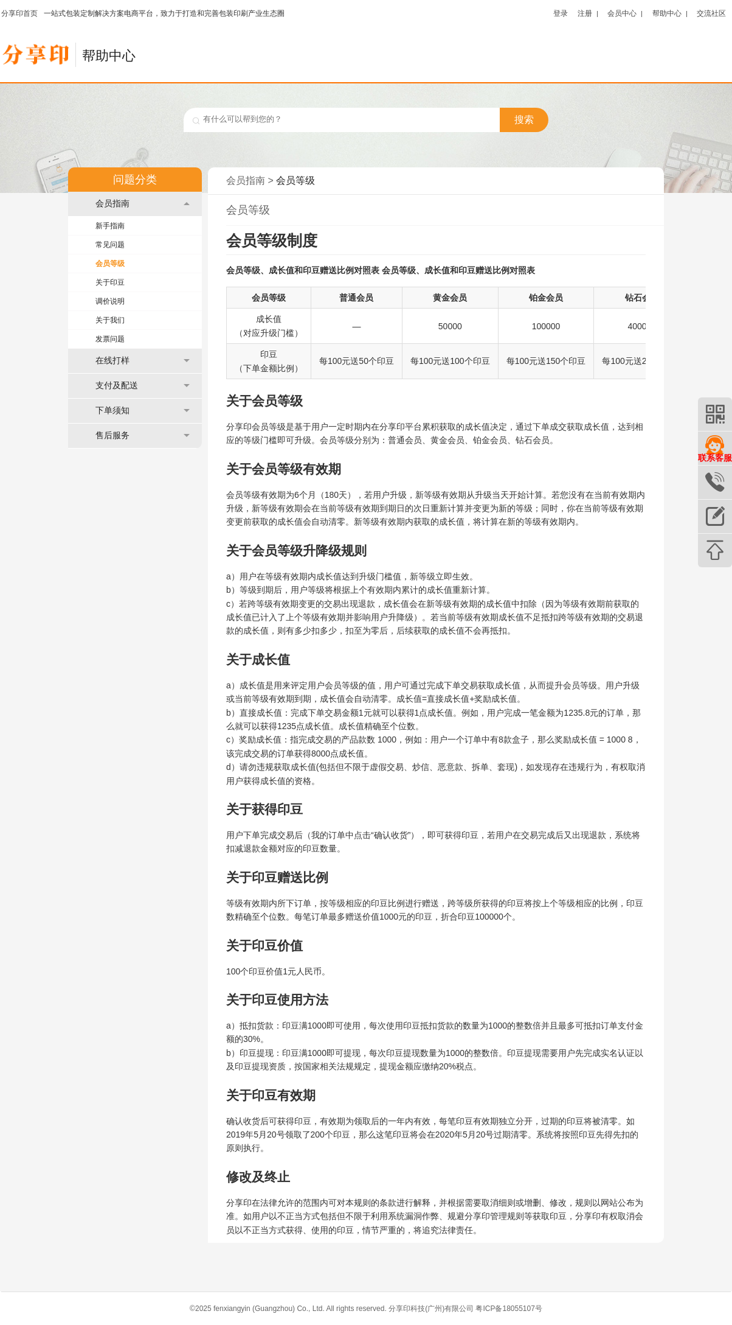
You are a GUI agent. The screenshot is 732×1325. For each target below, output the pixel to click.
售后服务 (142, 435)
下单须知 (142, 410)
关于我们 (110, 320)
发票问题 (110, 339)
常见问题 (110, 244)
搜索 (524, 119)
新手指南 (110, 226)
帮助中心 (667, 13)
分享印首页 (19, 13)
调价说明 (110, 301)
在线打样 (142, 360)
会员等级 (110, 263)
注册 (585, 13)
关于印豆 (110, 282)
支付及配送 (142, 385)
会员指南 (142, 203)
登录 (560, 13)
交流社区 (711, 13)
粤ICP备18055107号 (508, 1308)
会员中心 (622, 13)
